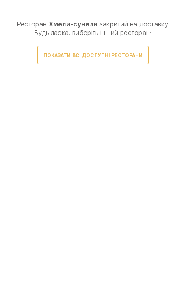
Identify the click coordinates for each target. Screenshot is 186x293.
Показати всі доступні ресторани (93, 55)
